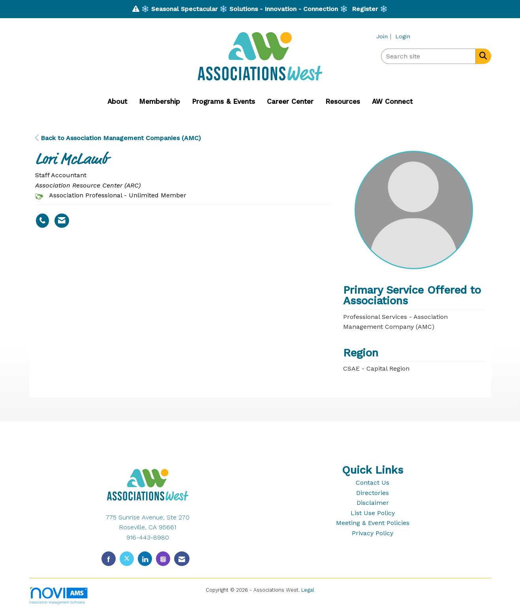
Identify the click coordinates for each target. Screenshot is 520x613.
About (117, 101)
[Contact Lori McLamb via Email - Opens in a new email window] (62, 221)
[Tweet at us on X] (127, 558)
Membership (159, 101)
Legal (307, 590)
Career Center (290, 101)
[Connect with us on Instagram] (163, 558)
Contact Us (372, 482)
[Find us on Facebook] (108, 558)
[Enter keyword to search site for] (428, 56)
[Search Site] (481, 56)
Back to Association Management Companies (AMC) (118, 138)
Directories (372, 493)
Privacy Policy (372, 533)
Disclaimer (373, 502)
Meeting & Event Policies (372, 523)
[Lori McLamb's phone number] (42, 221)
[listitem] (384, 36)
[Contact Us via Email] (182, 558)
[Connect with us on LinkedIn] (145, 558)
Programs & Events (223, 101)
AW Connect (392, 101)
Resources (342, 101)
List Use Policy (373, 513)
